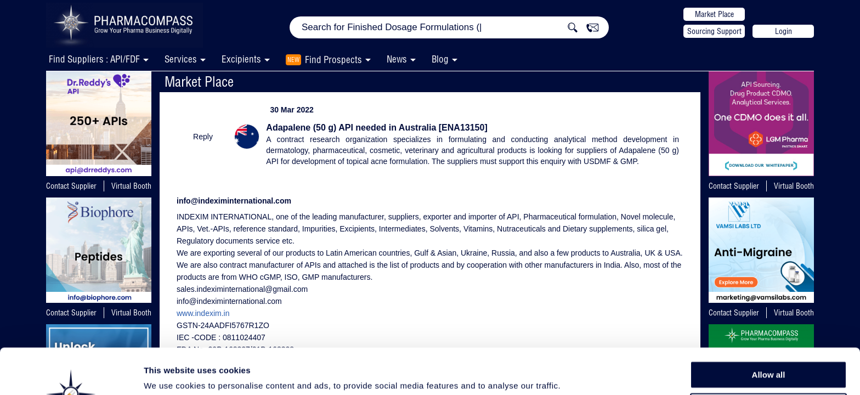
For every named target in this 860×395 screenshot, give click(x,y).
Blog (440, 59)
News (397, 59)
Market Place (714, 14)
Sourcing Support (714, 31)
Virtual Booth (131, 186)
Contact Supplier (71, 186)
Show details (575, 374)
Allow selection (768, 354)
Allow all (768, 329)
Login (783, 31)
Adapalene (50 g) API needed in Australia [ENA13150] (376, 127)
